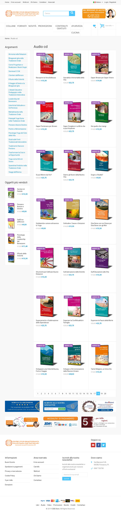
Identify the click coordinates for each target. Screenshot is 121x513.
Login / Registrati (110, 2)
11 (73, 394)
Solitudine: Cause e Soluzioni (74, 223)
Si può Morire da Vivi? (44, 175)
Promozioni (45, 26)
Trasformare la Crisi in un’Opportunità (17, 154)
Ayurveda (76, 26)
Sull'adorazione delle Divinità (74, 272)
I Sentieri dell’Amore (16, 75)
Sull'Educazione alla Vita (100, 272)
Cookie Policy (10, 476)
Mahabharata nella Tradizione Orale (16, 113)
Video (49, 505)
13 (80, 394)
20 (105, 394)
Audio (43, 505)
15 (87, 394)
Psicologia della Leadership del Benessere (21, 239)
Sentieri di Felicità (21, 190)
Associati (51, 2)
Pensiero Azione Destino (18, 125)
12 (77, 394)
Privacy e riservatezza (13, 471)
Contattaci (42, 2)
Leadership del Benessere (14, 100)
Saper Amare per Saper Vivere (102, 78)
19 (102, 394)
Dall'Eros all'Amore (20, 221)
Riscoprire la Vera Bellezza (46, 78)
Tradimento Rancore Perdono (16, 147)
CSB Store (56, 509)
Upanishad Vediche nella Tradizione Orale (18, 167)
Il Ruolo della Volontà (16, 79)
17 (94, 394)
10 (70, 394)
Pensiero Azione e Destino (20, 206)
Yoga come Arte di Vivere (15, 160)
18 (98, 394)
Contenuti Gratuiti (62, 27)
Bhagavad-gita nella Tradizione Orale (16, 59)
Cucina (75, 32)
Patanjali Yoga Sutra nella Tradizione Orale (17, 119)
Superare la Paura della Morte (102, 320)
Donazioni (8, 485)
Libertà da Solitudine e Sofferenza (17, 106)
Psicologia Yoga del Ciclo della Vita (18, 134)
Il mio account (16, 2)
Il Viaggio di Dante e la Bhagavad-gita (17, 84)
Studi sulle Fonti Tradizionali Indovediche (18, 141)
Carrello (36, 467)
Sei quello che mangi (98, 126)
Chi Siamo (34, 2)
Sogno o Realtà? (97, 175)
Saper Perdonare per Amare (46, 126)
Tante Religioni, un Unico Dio (101, 369)
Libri (37, 505)
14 (84, 394)
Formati (22, 26)
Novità (32, 26)
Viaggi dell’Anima (15, 172)
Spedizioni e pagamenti (14, 467)
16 (91, 394)
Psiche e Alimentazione (17, 129)
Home (7, 2)
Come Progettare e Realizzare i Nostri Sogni (18, 66)
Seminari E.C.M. (14, 71)
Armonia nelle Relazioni (17, 54)
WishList (26, 2)
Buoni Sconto (10, 462)
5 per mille (9, 480)
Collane (11, 26)
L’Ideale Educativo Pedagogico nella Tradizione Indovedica (17, 92)
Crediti (73, 505)
